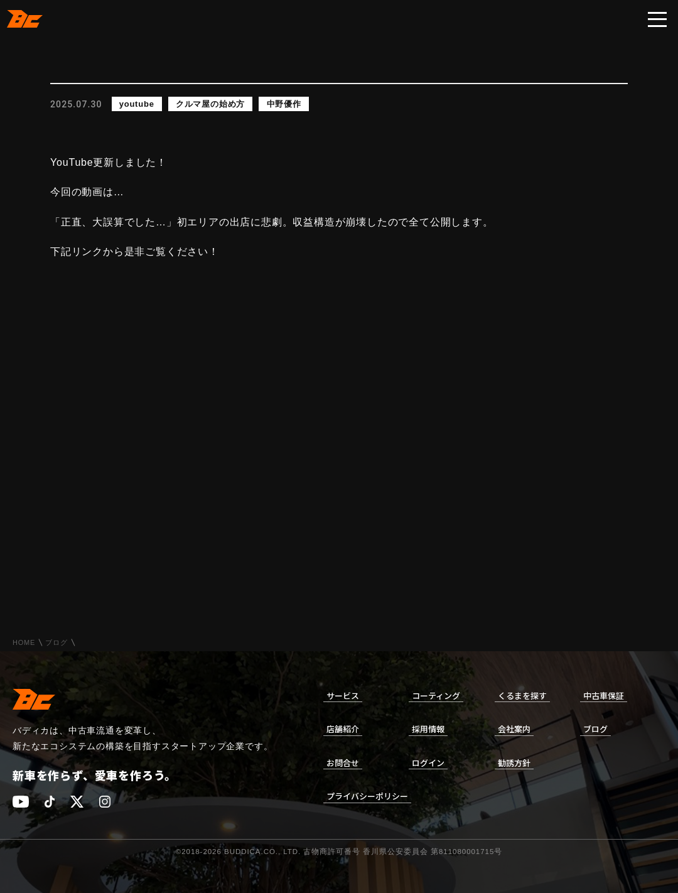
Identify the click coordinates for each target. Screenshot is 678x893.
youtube (136, 104)
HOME (24, 642)
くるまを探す (522, 695)
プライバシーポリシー (367, 796)
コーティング (436, 695)
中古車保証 (603, 695)
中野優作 (284, 104)
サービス (342, 695)
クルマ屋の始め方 (210, 104)
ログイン (428, 763)
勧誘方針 (514, 763)
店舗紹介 (342, 729)
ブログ (56, 642)
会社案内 (514, 729)
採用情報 (428, 729)
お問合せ (342, 763)
